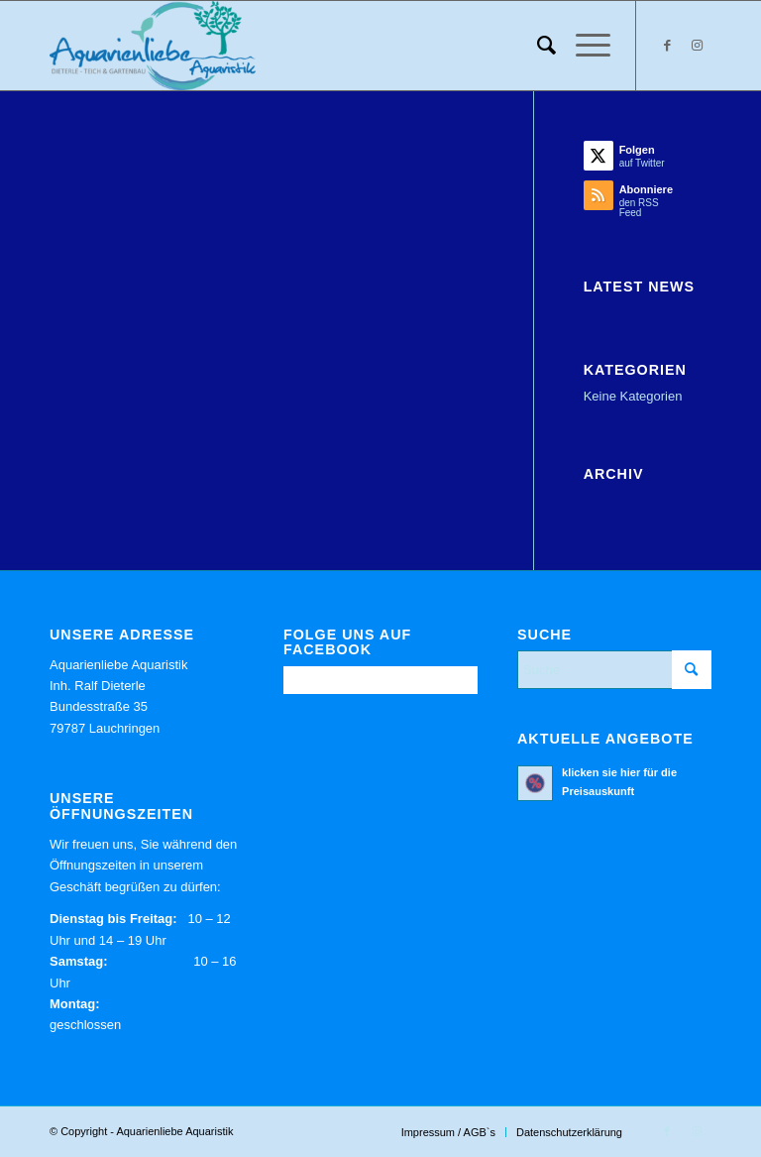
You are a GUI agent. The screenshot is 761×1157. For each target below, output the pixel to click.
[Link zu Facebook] (667, 45)
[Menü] (583, 45)
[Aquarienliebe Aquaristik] (153, 45)
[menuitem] (536, 45)
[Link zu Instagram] (696, 45)
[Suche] (536, 45)
